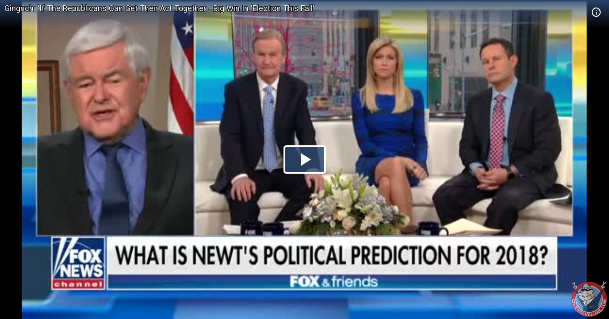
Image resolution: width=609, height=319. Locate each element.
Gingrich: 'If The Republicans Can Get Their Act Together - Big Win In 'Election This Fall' (159, 8)
